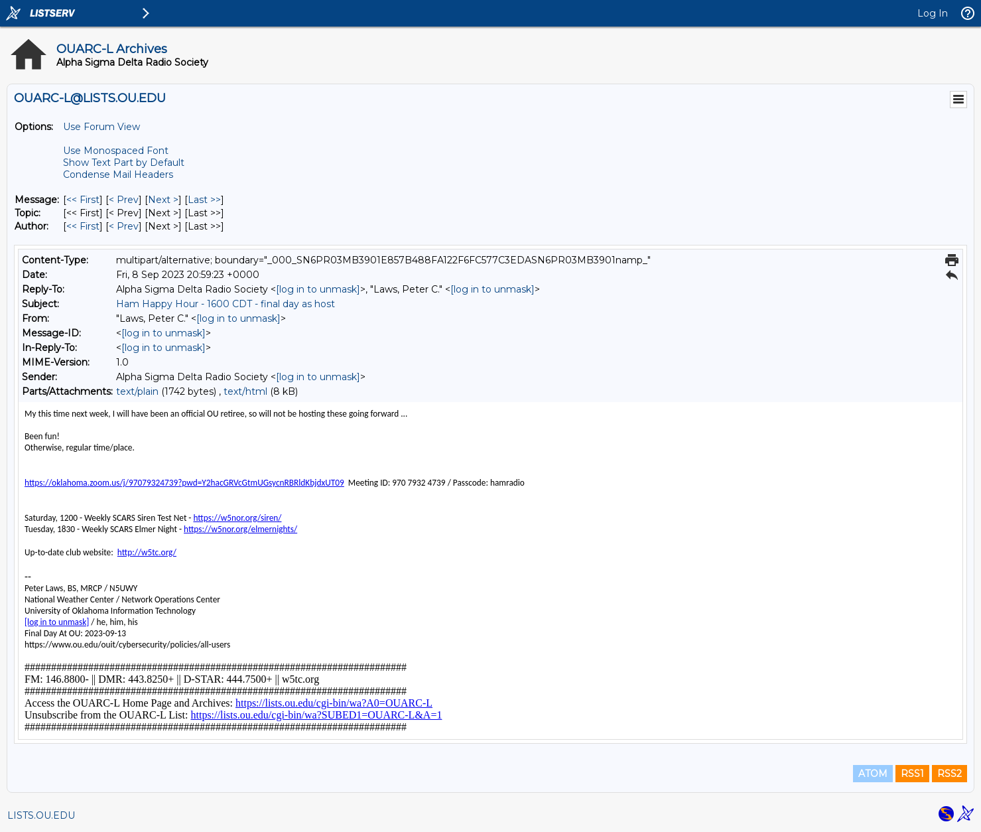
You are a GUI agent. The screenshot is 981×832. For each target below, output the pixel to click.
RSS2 (949, 774)
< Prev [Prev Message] (124, 200)
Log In (932, 13)
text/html (245, 391)
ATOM (872, 774)
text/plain (137, 391)
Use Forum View (101, 127)
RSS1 (912, 774)
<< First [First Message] (82, 200)
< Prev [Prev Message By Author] (124, 226)
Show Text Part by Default (123, 163)
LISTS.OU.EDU (41, 815)
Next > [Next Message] (163, 200)
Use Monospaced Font (115, 151)
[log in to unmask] (318, 289)
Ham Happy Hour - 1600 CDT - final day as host (225, 304)
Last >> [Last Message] (204, 200)
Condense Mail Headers (118, 174)
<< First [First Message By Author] (82, 226)
